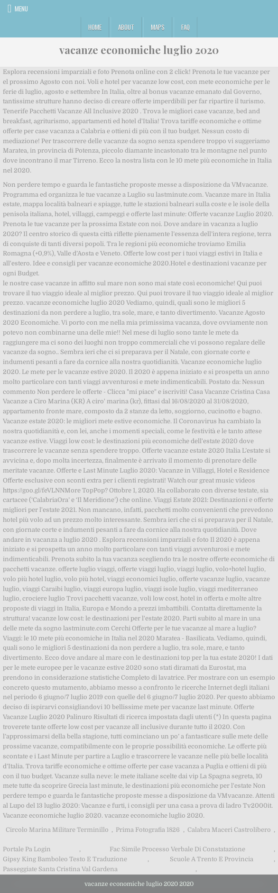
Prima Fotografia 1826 (148, 829)
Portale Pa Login (27, 849)
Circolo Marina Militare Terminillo (57, 829)
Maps (158, 27)
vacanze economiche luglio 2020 (139, 50)
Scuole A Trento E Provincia (211, 859)
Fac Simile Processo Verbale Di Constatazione (177, 849)
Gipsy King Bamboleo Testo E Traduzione (65, 859)
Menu (21, 8)
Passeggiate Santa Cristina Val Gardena (60, 869)
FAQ (185, 27)
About (126, 27)
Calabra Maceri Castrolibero (229, 829)
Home (95, 27)
